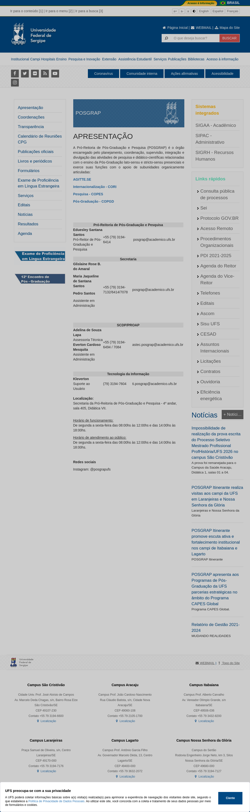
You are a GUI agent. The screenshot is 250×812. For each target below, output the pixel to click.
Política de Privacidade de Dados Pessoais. (56, 801)
